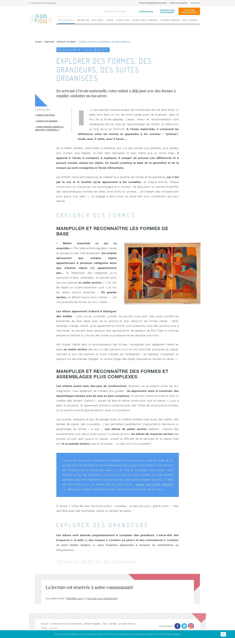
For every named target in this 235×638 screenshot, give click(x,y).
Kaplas (139, 484)
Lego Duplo (153, 484)
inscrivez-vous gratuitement (102, 598)
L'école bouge (170, 20)
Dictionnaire (195, 3)
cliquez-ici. (176, 634)
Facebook (177, 626)
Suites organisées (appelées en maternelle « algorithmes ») (49, 128)
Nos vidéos (190, 20)
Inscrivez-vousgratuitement (167, 11)
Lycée (110, 20)
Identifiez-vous (75, 598)
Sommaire (42, 109)
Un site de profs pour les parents (42, 3)
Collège (97, 20)
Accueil (44, 623)
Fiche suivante (231, 71)
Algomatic (53, 628)
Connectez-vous (146, 11)
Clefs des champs (145, 20)
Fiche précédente (3, 71)
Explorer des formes (46, 114)
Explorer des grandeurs (47, 120)
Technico (167, 484)
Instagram (191, 626)
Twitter (184, 626)
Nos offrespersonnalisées (189, 11)
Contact (113, 623)
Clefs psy (123, 20)
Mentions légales (92, 623)
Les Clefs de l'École (41, 16)
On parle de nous (127, 623)
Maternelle (66, 20)
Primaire (83, 20)
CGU (104, 623)
